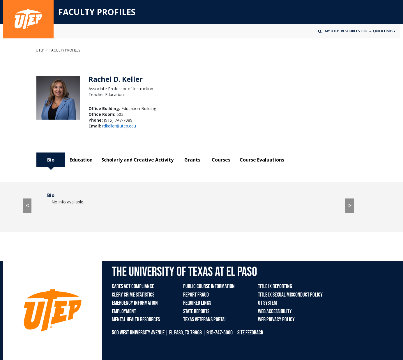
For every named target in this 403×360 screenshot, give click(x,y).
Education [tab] (81, 160)
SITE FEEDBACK (250, 332)
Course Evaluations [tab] (262, 160)
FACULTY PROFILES (96, 12)
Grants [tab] (192, 160)
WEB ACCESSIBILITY (275, 311)
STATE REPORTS (196, 311)
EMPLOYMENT (124, 311)
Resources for (354, 31)
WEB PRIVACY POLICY (276, 319)
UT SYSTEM (267, 302)
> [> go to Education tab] (349, 205)
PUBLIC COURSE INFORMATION (209, 286)
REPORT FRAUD (196, 294)
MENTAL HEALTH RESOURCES (136, 319)
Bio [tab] (50, 160)
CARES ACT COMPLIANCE (133, 286)
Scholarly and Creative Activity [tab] (137, 160)
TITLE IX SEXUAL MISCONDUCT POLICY (290, 294)
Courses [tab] (221, 160)
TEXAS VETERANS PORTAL (205, 319)
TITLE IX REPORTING (275, 286)
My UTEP (332, 31)
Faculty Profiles (65, 50)
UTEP (40, 50)
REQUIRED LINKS (197, 302)
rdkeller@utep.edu (119, 126)
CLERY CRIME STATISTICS (133, 294)
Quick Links (384, 31)
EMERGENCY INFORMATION (135, 302)
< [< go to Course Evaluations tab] (27, 205)
